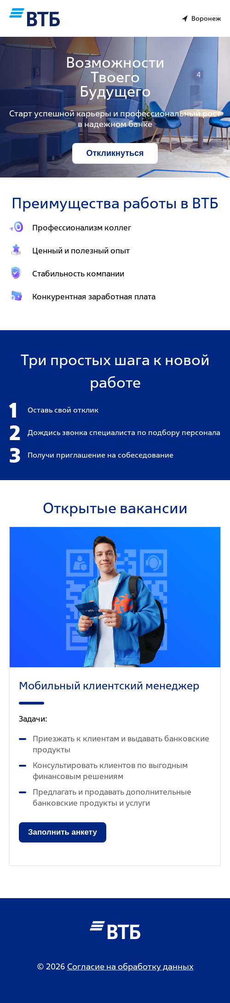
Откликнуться (115, 153)
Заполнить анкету (62, 832)
